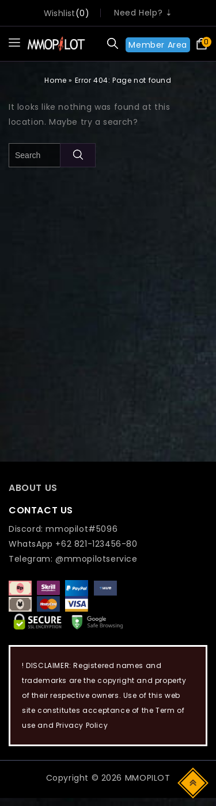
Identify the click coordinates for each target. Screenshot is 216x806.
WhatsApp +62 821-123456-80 (73, 544)
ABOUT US (33, 487)
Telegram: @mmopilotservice (73, 559)
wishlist (59, 13)
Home (55, 80)
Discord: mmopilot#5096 (63, 529)
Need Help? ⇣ (143, 12)
